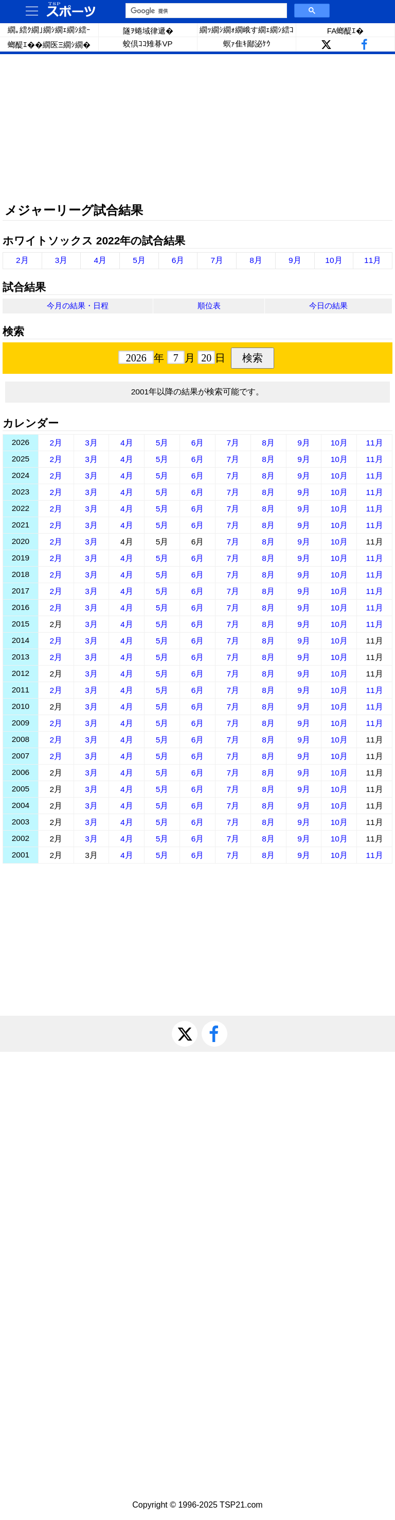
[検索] (205, 10)
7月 (217, 260)
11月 (372, 260)
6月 (178, 260)
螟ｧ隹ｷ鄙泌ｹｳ (247, 43)
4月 (100, 260)
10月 (333, 260)
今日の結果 (328, 305)
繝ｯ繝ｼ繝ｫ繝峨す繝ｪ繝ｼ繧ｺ (247, 29)
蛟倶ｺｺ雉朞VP (147, 43)
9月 (295, 260)
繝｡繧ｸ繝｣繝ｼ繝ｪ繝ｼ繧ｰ (49, 29)
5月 (139, 260)
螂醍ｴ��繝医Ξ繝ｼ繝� (49, 44)
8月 (255, 260)
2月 (22, 260)
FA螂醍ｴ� (345, 30)
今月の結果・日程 (78, 305)
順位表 (209, 305)
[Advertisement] (197, 129)
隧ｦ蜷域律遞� (148, 30)
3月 (61, 260)
